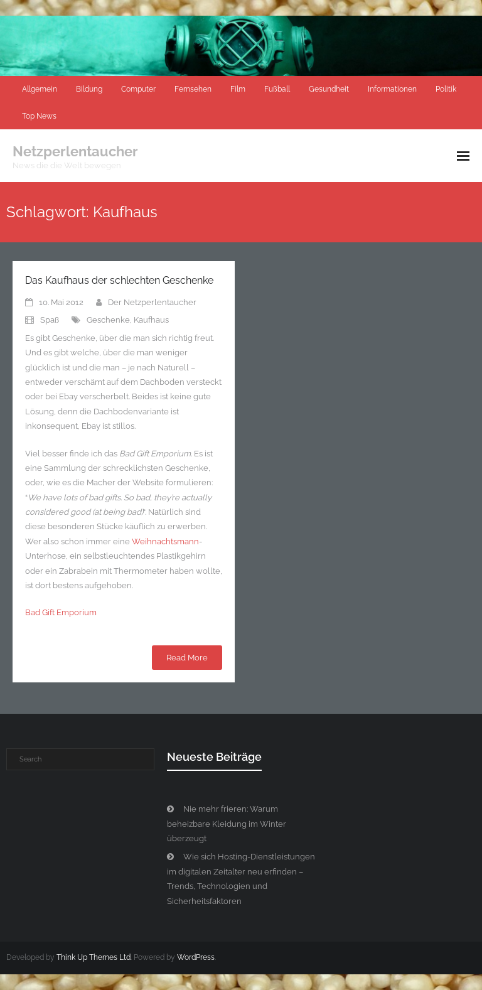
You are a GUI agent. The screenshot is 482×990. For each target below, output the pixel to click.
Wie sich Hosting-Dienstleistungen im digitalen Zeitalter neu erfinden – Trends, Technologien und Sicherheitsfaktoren (241, 878)
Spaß (49, 320)
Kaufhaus (151, 320)
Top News (39, 116)
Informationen (392, 89)
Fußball (277, 89)
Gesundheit (329, 89)
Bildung (89, 89)
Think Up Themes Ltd (93, 957)
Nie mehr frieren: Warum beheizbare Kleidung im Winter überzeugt (226, 823)
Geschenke (108, 320)
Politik (446, 89)
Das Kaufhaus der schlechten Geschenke (119, 280)
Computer (138, 89)
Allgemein (39, 89)
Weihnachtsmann (165, 541)
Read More (187, 657)
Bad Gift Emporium (61, 612)
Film (237, 89)
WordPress (196, 957)
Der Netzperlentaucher (152, 302)
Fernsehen (193, 89)
